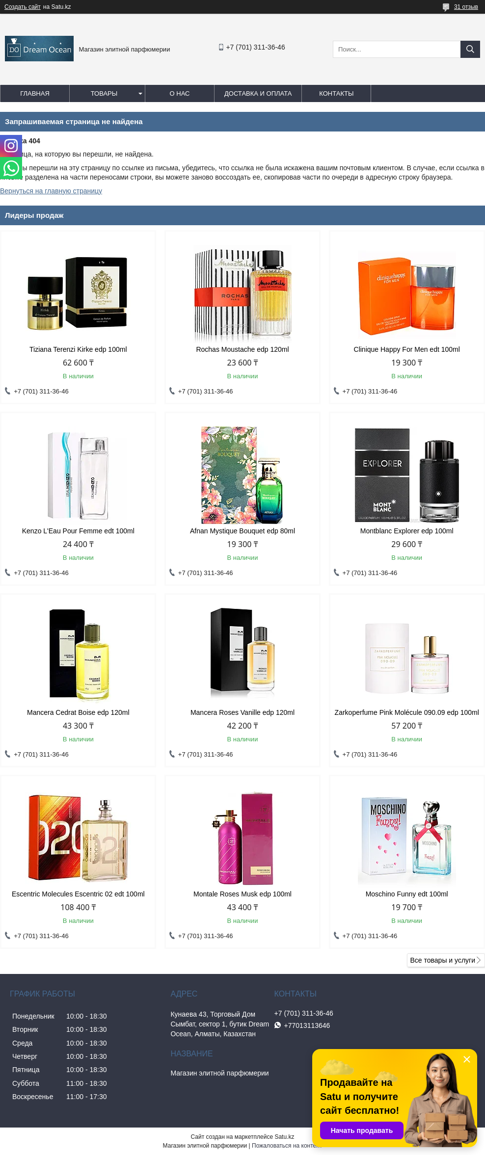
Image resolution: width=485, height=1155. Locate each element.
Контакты (336, 93)
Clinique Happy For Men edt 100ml (407, 349)
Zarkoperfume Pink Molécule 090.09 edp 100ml (407, 712)
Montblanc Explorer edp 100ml (407, 531)
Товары (104, 93)
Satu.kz (284, 1136)
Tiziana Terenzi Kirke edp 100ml (78, 349)
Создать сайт (22, 6)
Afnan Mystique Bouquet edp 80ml (242, 531)
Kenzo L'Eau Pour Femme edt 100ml (78, 531)
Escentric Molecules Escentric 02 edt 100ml (78, 894)
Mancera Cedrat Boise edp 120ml (78, 712)
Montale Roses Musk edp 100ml (242, 894)
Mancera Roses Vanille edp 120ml (242, 712)
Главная (35, 93)
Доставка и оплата (258, 93)
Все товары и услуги (442, 960)
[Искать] (470, 49)
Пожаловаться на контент (287, 1145)
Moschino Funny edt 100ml (407, 894)
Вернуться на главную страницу (51, 191)
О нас (180, 93)
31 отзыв (466, 6)
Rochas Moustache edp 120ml (242, 349)
